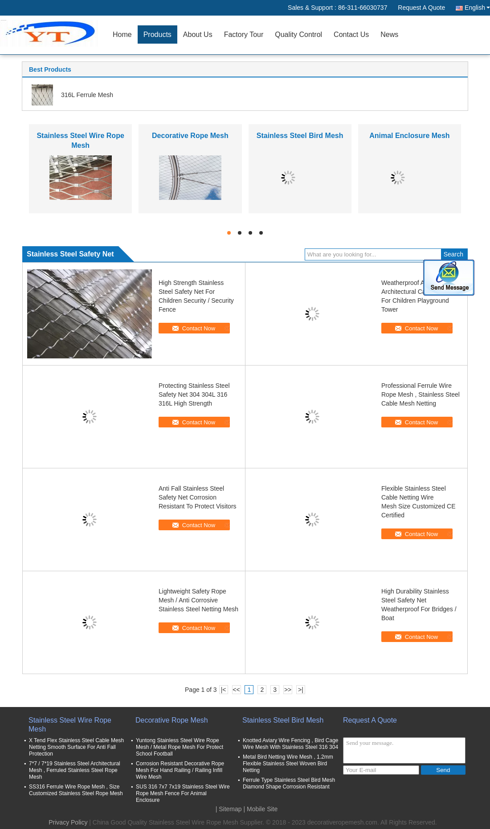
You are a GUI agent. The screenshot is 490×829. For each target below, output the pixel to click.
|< (223, 689)
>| (300, 689)
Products (157, 34)
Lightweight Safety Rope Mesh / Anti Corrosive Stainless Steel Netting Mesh (198, 600)
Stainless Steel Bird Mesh (300, 135)
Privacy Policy (68, 822)
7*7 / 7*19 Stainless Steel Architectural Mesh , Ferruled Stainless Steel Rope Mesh (74, 770)
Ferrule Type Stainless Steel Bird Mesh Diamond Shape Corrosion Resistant (289, 783)
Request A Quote (421, 7)
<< (236, 689)
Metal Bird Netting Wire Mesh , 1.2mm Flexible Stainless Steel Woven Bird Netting (288, 763)
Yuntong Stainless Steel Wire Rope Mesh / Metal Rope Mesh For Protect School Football (179, 747)
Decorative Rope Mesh (190, 135)
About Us (197, 34)
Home (122, 34)
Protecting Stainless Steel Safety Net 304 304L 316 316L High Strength (194, 394)
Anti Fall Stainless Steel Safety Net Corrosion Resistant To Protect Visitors (198, 497)
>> (287, 689)
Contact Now (198, 328)
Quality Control (298, 34)
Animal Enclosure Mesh (409, 135)
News (389, 34)
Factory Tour (244, 34)
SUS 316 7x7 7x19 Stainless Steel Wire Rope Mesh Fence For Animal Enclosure (183, 793)
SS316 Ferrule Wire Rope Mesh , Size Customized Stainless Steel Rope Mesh (76, 790)
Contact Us (351, 34)
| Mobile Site (261, 809)
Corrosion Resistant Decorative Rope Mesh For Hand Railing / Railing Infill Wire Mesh (180, 770)
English (477, 7)
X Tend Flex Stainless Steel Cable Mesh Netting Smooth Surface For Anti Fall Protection (76, 747)
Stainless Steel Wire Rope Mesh (70, 724)
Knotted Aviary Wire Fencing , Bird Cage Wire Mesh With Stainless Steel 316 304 (291, 743)
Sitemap (230, 809)
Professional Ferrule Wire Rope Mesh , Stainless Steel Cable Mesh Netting (420, 394)
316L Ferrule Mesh (87, 94)
